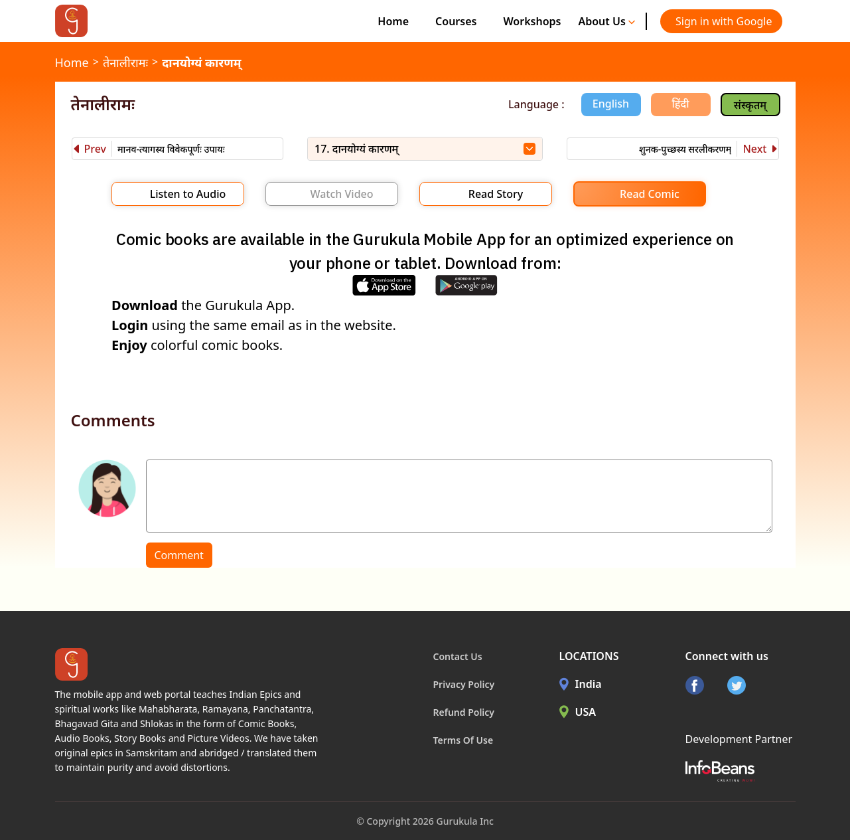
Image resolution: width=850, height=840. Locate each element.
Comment (179, 555)
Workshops (532, 21)
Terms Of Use (463, 740)
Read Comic (649, 194)
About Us (606, 21)
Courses (455, 21)
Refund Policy (464, 712)
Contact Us (457, 656)
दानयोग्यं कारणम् (201, 62)
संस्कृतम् (750, 105)
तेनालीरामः (125, 62)
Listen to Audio (188, 194)
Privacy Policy (464, 684)
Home (393, 21)
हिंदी (680, 103)
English (611, 103)
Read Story (495, 194)
